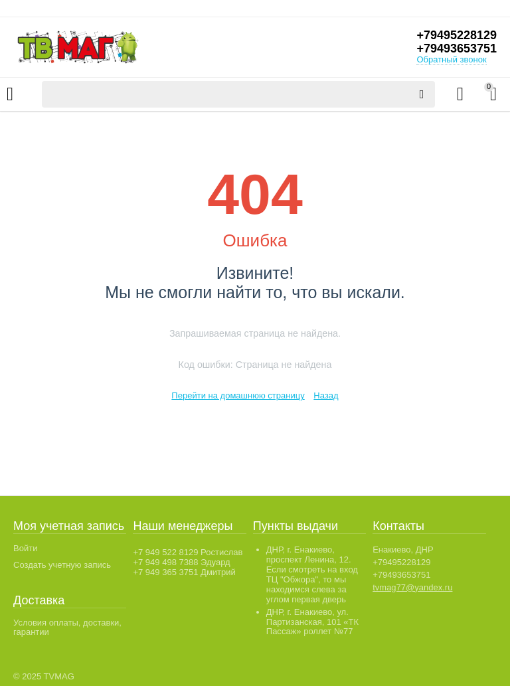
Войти (25, 548)
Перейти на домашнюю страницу (237, 395)
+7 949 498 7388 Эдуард (181, 562)
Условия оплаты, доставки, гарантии (67, 628)
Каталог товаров (10, 94)
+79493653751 (456, 48)
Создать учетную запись (62, 565)
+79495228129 (456, 35)
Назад (325, 395)
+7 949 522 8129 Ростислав (187, 552)
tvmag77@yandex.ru (412, 587)
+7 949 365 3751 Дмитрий (184, 572)
